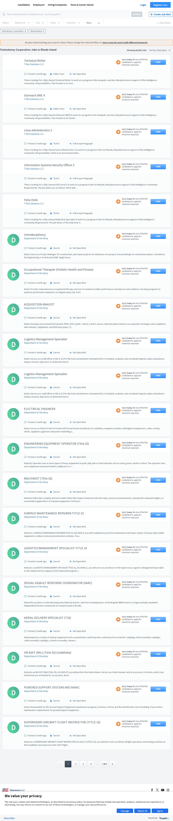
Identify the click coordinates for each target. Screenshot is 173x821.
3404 (104, 763)
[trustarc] (164, 818)
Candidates (24, 4)
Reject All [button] (142, 810)
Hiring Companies (57, 4)
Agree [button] (160, 810)
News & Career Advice (82, 4)
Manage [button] (125, 810)
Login (143, 4)
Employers (39, 4)
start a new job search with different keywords (124, 42)
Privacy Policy (9, 818)
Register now (160, 4)
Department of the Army (36, 238)
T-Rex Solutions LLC (34, 64)
